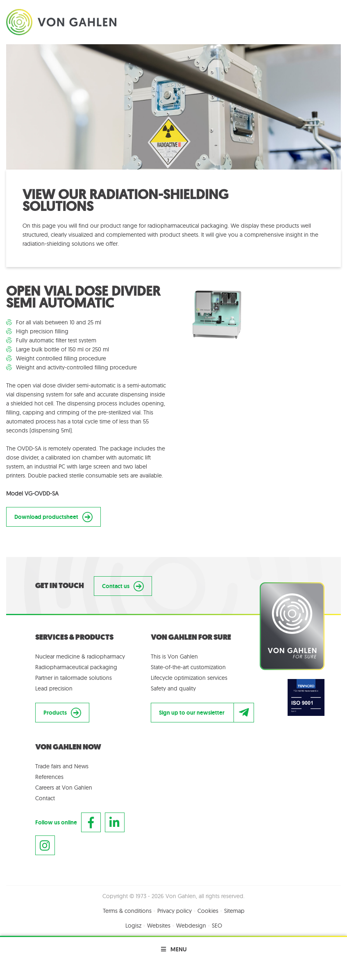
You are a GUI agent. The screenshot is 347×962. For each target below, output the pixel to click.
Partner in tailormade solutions (73, 677)
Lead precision (54, 688)
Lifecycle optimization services (189, 677)
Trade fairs (48, 766)
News (81, 766)
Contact (45, 798)
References (49, 777)
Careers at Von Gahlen (63, 787)
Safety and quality (173, 688)
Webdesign (191, 925)
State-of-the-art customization (188, 667)
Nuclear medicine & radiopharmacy (80, 656)
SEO (217, 925)
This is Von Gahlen (174, 656)
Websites (158, 925)
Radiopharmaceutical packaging (76, 667)
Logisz (133, 925)
